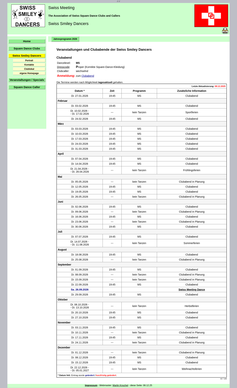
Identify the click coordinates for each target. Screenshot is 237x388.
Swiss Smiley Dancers (27, 55)
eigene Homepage (29, 73)
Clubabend (87, 75)
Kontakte (29, 64)
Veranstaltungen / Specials (27, 79)
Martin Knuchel (120, 385)
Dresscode (63, 66)
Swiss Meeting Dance (191, 289)
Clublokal (29, 69)
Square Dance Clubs (27, 48)
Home (27, 41)
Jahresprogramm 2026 (65, 39)
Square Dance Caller (27, 87)
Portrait (29, 60)
